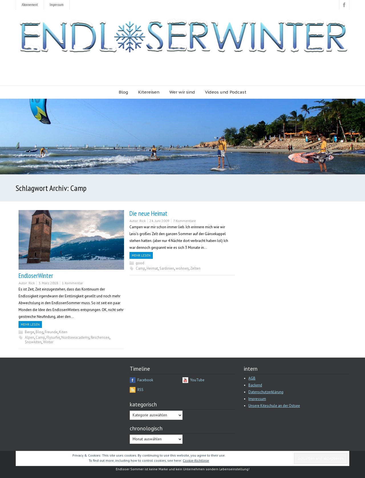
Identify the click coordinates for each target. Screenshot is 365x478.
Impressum (57, 4)
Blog (123, 92)
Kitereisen (148, 92)
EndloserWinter (36, 275)
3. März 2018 (48, 283)
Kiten (63, 332)
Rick (32, 283)
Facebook (145, 380)
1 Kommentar (72, 283)
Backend (255, 385)
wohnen (182, 268)
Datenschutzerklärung (265, 392)
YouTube (197, 380)
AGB (252, 378)
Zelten (195, 268)
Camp (40, 337)
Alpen (29, 337)
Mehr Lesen (30, 324)
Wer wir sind (182, 92)
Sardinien (166, 268)
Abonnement (30, 4)
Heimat (152, 268)
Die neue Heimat (148, 213)
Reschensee (100, 337)
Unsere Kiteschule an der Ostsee (274, 405)
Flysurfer (53, 337)
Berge (29, 332)
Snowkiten (33, 342)
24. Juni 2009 (159, 221)
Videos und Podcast (225, 92)
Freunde (51, 332)
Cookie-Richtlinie (196, 460)
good (140, 263)
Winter (48, 342)
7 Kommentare (184, 221)
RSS (140, 389)
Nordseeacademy (75, 337)
